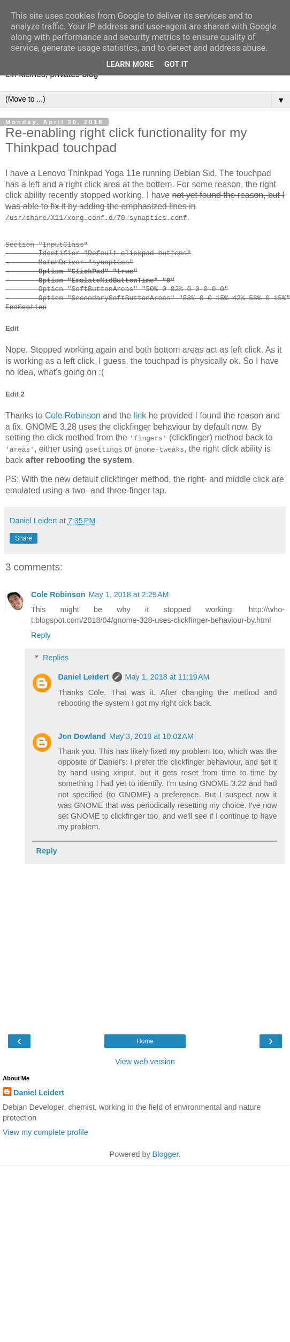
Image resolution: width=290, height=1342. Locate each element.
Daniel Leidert (83, 677)
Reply (41, 635)
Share (23, 538)
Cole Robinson (73, 415)
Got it (176, 64)
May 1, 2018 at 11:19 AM (167, 677)
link (139, 415)
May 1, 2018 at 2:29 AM (129, 594)
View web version (145, 1061)
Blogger (165, 1153)
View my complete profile (45, 1132)
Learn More (130, 64)
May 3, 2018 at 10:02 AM (151, 735)
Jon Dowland (82, 735)
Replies (55, 657)
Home (145, 1040)
